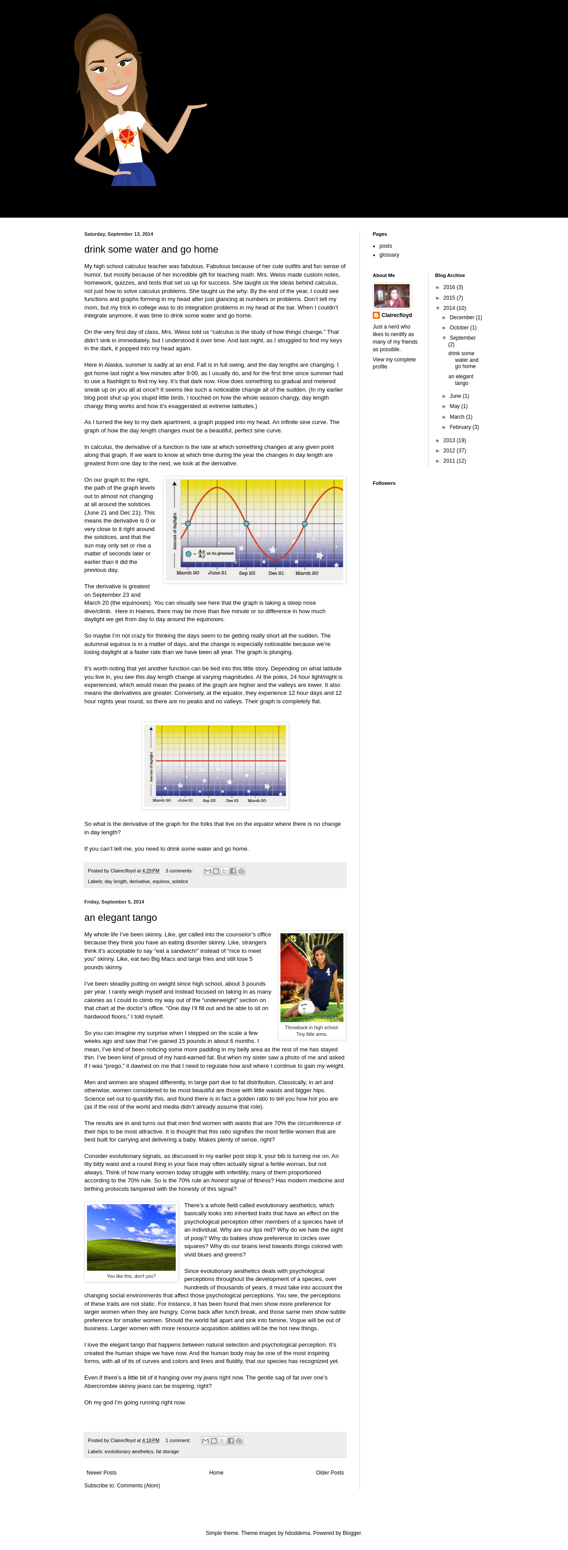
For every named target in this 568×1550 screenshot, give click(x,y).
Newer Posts (102, 1473)
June (456, 396)
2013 (450, 440)
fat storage (167, 1451)
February (461, 427)
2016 (450, 287)
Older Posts (330, 1473)
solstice (180, 881)
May (455, 406)
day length (116, 881)
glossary (389, 255)
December (463, 317)
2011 (450, 461)
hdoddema (297, 1533)
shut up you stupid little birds (146, 397)
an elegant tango (120, 917)
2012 (450, 451)
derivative (140, 881)
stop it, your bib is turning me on (287, 1156)
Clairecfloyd (397, 315)
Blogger (352, 1533)
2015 (450, 298)
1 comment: (179, 1440)
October (460, 328)
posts (385, 246)
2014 (450, 308)
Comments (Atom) (138, 1486)
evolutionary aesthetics (129, 1451)
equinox (161, 881)
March (458, 417)
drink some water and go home (151, 249)
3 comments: (180, 870)
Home (216, 1473)
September (463, 338)
